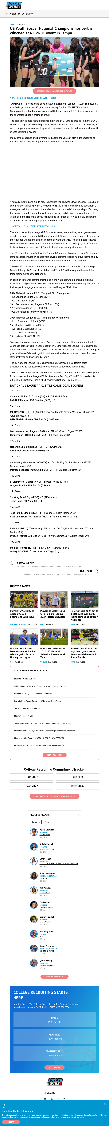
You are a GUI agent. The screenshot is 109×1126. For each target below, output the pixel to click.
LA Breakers (45, 922)
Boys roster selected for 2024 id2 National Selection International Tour (53, 653)
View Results (16, 97)
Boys (73, 624)
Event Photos (49, 97)
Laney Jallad (45, 858)
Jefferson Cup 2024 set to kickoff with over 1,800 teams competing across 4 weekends (84, 615)
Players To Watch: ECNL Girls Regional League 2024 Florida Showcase (52, 613)
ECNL (42, 624)
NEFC (42, 936)
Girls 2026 (77, 777)
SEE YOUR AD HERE (54, 755)
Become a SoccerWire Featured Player (54, 91)
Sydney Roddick (47, 916)
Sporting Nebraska (48, 966)
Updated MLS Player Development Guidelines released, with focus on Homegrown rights (23, 653)
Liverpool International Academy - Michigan (59, 864)
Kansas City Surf (47, 907)
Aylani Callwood (47, 829)
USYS (12, 25)
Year (47, 822)
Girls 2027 (32, 777)
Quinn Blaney (46, 960)
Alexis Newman (47, 946)
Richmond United (47, 951)
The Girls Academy (18, 624)
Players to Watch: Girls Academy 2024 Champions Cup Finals (22, 613)
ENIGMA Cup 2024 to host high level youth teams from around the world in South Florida (84, 653)
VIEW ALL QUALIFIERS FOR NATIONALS (34, 226)
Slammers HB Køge (48, 849)
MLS (11, 662)
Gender (35, 822)
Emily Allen (45, 902)
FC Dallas (44, 878)
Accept (11, 1122)
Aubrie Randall (46, 844)
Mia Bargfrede (46, 931)
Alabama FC (45, 893)
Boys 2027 (32, 786)
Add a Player (54, 1067)
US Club (43, 662)
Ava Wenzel (45, 887)
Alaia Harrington (47, 873)
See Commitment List (55, 977)
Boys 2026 (77, 786)
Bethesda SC (45, 835)
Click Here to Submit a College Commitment (54, 796)
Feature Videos (33, 97)
